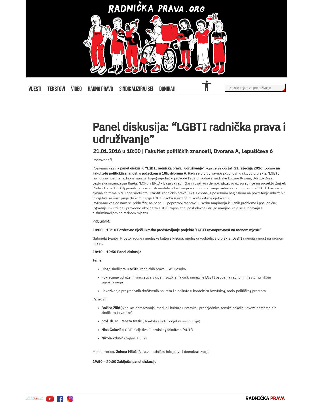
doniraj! (167, 88)
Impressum (35, 398)
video (76, 88)
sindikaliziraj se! (136, 88)
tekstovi (56, 88)
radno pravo (100, 88)
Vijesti (34, 88)
